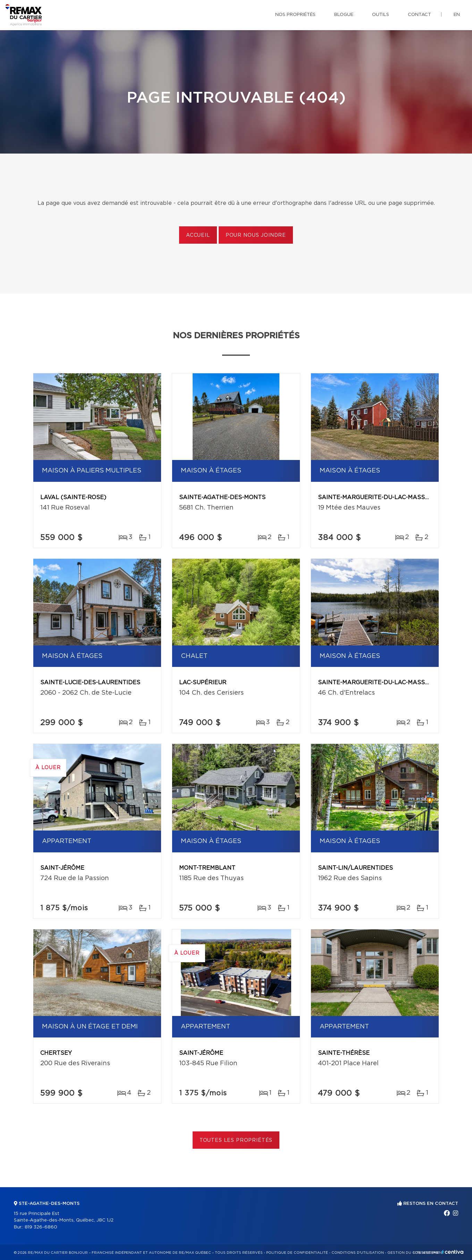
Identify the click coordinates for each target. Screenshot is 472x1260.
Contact (419, 14)
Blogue (343, 14)
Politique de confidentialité (297, 1252)
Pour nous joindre (256, 235)
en (457, 14)
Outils (380, 14)
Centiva (452, 1252)
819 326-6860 (41, 1227)
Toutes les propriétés (236, 1140)
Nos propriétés (295, 14)
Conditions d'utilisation (357, 1252)
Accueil (198, 235)
